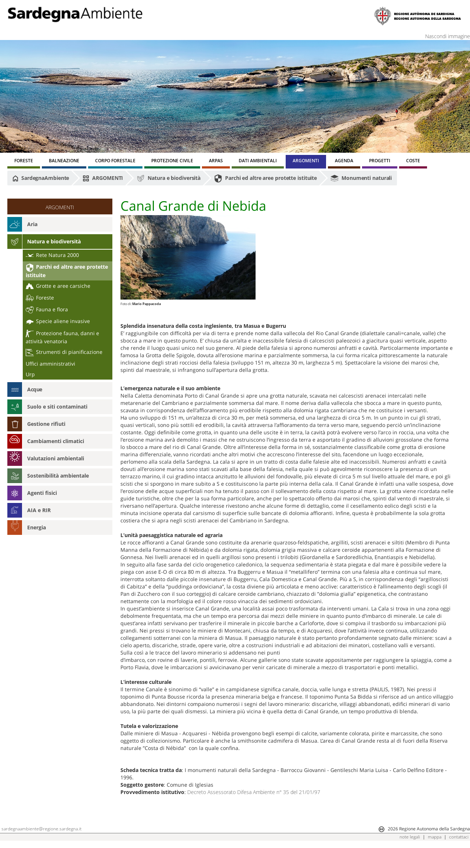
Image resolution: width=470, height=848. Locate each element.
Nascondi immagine (447, 36)
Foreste (40, 297)
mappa (434, 837)
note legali (410, 837)
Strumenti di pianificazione (64, 351)
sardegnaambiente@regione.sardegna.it (41, 829)
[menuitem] (23, 161)
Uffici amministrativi (50, 363)
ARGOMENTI (103, 178)
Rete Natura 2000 (52, 254)
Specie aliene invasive (58, 321)
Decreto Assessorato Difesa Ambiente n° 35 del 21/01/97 (253, 792)
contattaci (459, 837)
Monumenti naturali (361, 178)
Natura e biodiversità (168, 178)
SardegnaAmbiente (40, 178)
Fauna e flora (47, 309)
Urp (30, 374)
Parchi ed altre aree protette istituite (265, 178)
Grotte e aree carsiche (58, 285)
